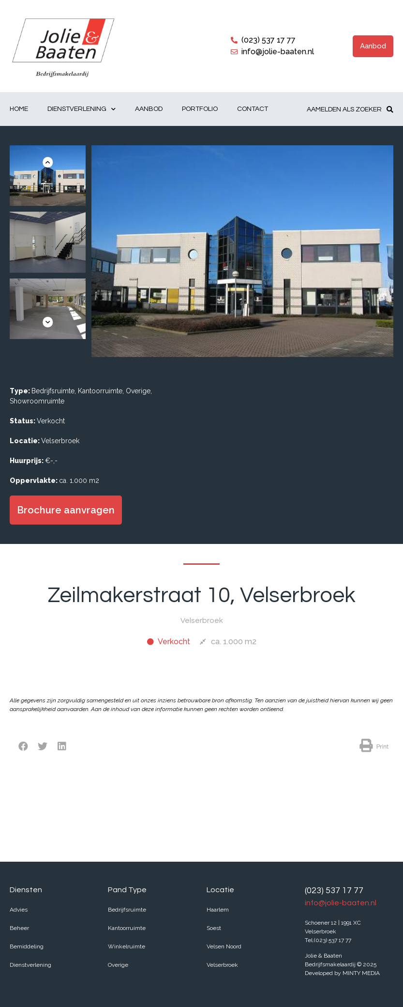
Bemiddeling (27, 946)
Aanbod (149, 109)
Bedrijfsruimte (127, 909)
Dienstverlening (81, 109)
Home (19, 109)
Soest (214, 928)
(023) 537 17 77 (334, 890)
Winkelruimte (126, 946)
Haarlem (218, 909)
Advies (19, 909)
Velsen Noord (224, 946)
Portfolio (200, 109)
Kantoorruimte (127, 928)
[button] (373, 46)
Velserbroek (222, 964)
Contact (252, 109)
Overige (118, 964)
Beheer (19, 928)
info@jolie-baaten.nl (340, 903)
